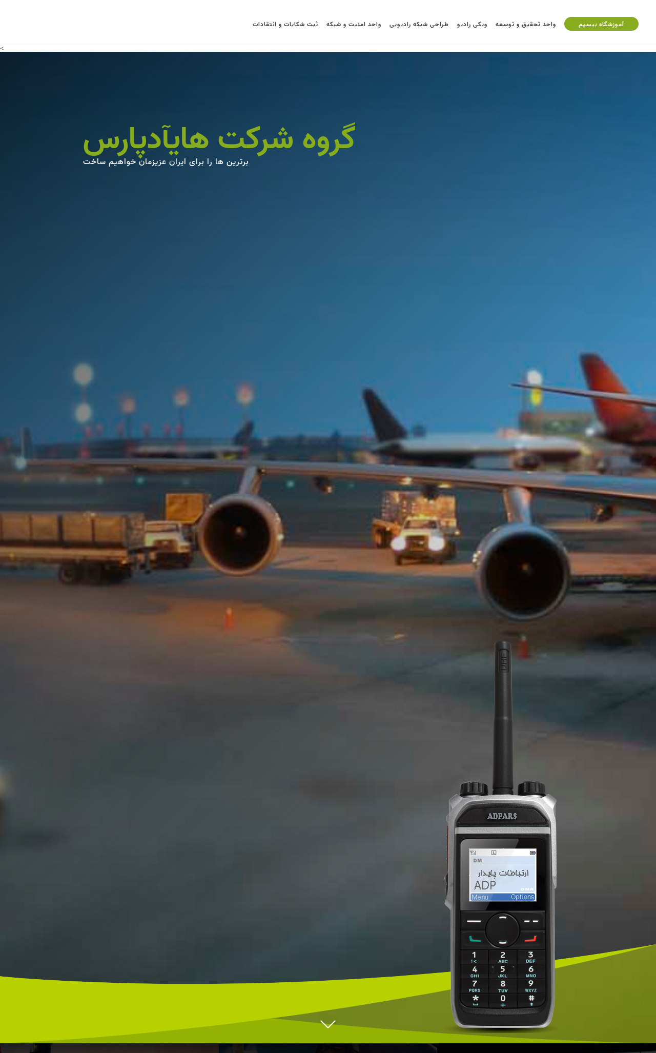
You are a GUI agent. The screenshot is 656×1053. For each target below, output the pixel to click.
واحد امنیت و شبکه (353, 23)
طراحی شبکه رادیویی (419, 23)
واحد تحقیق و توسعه (526, 23)
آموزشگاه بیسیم (601, 23)
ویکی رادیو (472, 23)
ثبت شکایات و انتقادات (285, 23)
